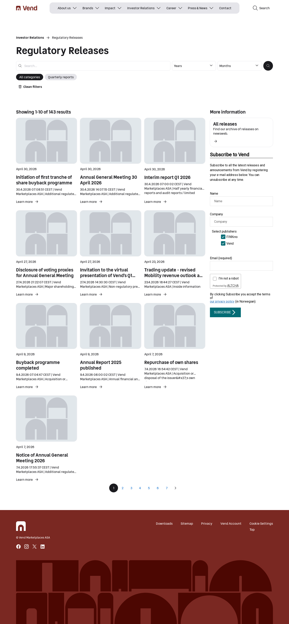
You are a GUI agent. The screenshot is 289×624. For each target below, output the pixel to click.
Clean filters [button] (30, 86)
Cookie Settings (261, 523)
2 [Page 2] (122, 488)
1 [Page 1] (113, 488)
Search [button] (261, 8)
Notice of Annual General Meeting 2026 (42, 458)
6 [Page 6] (158, 488)
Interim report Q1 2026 (167, 177)
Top (252, 529)
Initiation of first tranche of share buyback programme (44, 180)
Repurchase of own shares (171, 362)
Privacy (206, 523)
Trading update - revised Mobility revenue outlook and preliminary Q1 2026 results (174, 275)
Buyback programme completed (38, 365)
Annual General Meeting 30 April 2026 (108, 180)
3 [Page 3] (131, 488)
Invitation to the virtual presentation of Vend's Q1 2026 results (107, 275)
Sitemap (187, 523)
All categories (29, 77)
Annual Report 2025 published (100, 365)
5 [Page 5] (149, 488)
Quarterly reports (61, 77)
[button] (268, 66)
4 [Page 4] (140, 488)
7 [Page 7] (167, 488)
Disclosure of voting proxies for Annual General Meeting (45, 273)
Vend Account (230, 523)
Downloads (164, 523)
